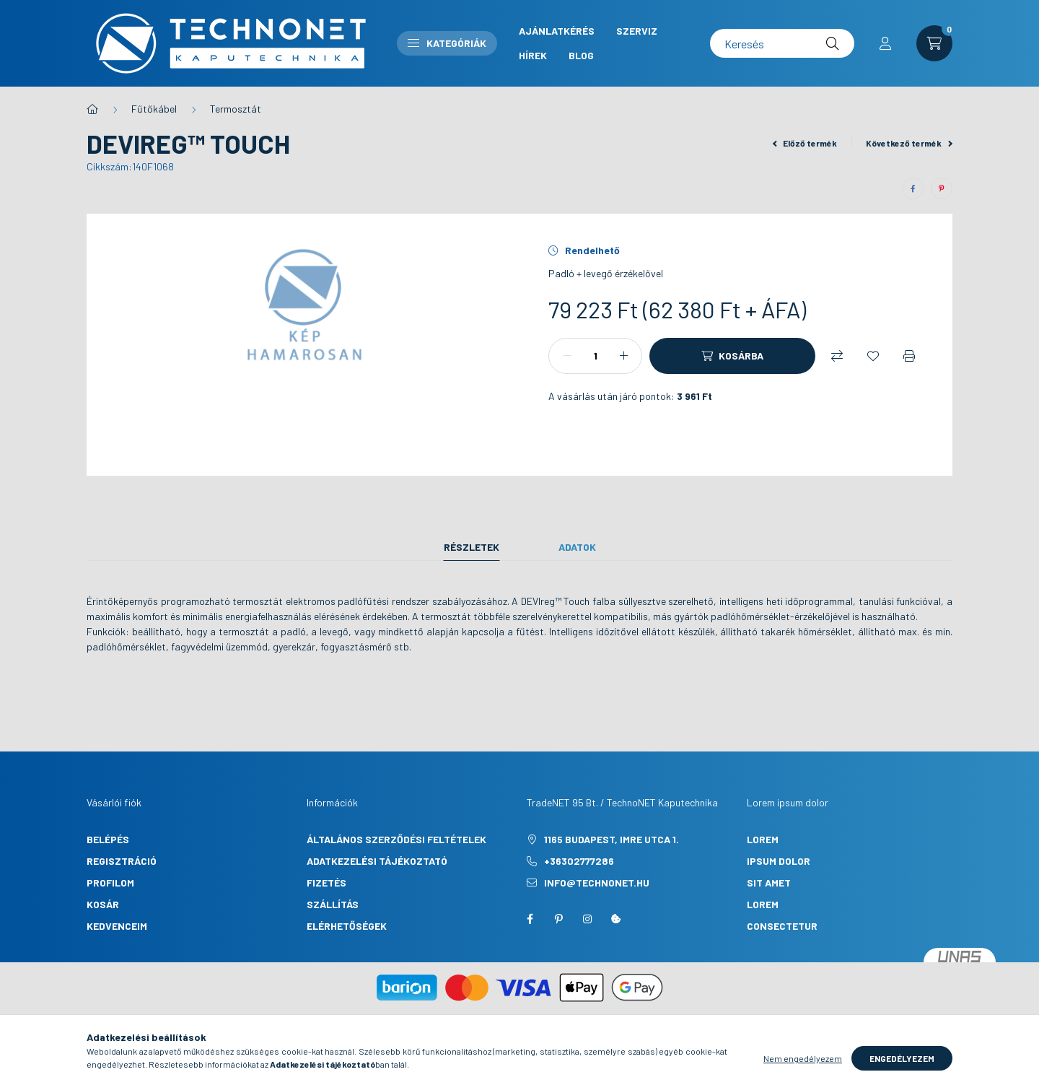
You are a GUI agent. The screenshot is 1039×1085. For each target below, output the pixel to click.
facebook (529, 919)
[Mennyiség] (595, 356)
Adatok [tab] (577, 547)
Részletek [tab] (471, 547)
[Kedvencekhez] (873, 355)
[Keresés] (782, 43)
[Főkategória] (92, 109)
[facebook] (913, 188)
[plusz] (623, 356)
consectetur (782, 926)
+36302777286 (579, 861)
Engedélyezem (901, 1069)
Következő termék (909, 143)
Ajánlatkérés (557, 31)
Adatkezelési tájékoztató (377, 861)
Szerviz (636, 31)
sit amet (769, 882)
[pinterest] (941, 188)
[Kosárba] (732, 356)
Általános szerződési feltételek (396, 839)
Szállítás (333, 904)
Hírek (533, 55)
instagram (587, 919)
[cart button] (934, 43)
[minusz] (567, 356)
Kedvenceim (117, 926)
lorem (763, 839)
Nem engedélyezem (802, 1069)
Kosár (103, 904)
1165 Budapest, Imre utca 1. (611, 839)
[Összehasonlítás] (837, 355)
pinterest (558, 919)
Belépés (108, 839)
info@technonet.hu (596, 882)
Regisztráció (122, 861)
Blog (581, 55)
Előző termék (805, 143)
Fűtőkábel (154, 109)
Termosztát (235, 109)
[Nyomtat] (909, 355)
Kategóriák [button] (447, 43)
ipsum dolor (778, 861)
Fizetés (326, 882)
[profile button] (885, 43)
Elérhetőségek (347, 926)
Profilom (110, 882)
